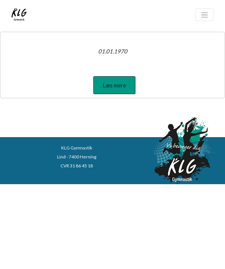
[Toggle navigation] (205, 14)
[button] (114, 85)
